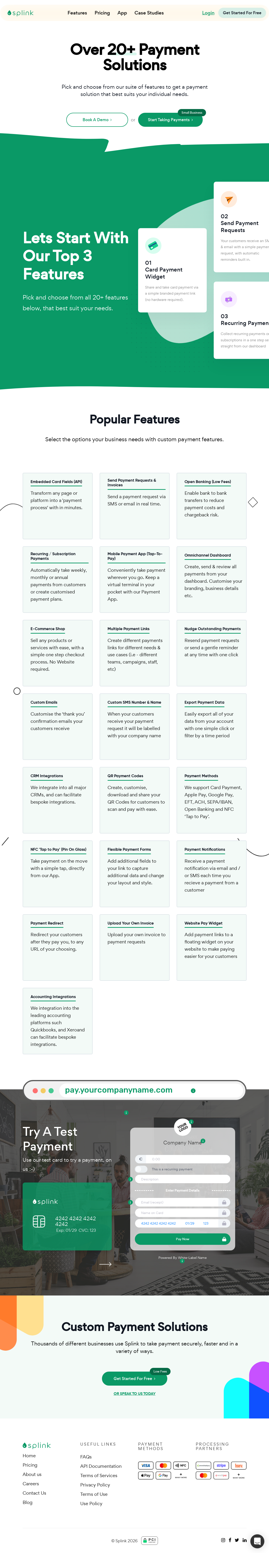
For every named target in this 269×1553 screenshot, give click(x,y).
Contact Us (34, 1493)
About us (32, 1474)
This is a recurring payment (172, 1169)
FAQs (86, 1457)
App (122, 13)
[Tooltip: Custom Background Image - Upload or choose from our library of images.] (126, 1113)
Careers (31, 1484)
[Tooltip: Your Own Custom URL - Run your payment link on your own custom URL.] (193, 1091)
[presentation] (105, 1263)
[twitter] (237, 1540)
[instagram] (223, 1540)
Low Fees (160, 1371)
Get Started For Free (140, 1376)
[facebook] (230, 1540)
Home (29, 1456)
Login (208, 13)
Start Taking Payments (175, 118)
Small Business (192, 112)
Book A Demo (97, 120)
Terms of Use (94, 1494)
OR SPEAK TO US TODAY (135, 1393)
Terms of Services (98, 1475)
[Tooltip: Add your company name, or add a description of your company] (203, 1141)
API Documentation (101, 1466)
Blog (27, 1502)
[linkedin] (245, 1540)
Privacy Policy (95, 1485)
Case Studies (149, 13)
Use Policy (91, 1503)
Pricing (102, 13)
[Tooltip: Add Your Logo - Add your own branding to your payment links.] (191, 1122)
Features (77, 13)
